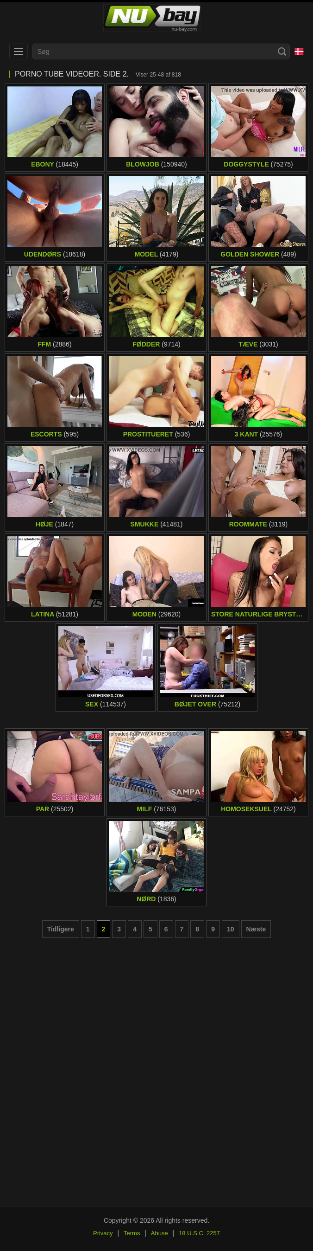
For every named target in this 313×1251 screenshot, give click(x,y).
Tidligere (60, 929)
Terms (132, 1233)
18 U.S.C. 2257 (199, 1233)
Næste (256, 929)
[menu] (18, 51)
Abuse (159, 1233)
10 (230, 929)
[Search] (282, 51)
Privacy (103, 1233)
